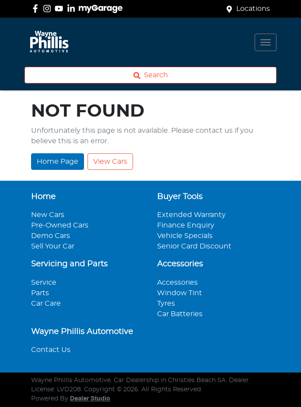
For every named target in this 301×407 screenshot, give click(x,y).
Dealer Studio (90, 399)
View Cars (110, 161)
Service (43, 282)
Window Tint (179, 293)
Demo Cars (50, 235)
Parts (40, 293)
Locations (253, 8)
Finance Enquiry (185, 225)
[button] (265, 42)
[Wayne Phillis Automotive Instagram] (49, 8)
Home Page (57, 161)
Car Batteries (180, 313)
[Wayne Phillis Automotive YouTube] (60, 8)
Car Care (46, 303)
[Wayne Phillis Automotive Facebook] (37, 8)
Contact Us (50, 349)
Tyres (166, 303)
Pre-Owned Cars (59, 225)
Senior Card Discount (194, 246)
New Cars (47, 214)
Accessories (177, 282)
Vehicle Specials (185, 235)
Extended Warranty (191, 214)
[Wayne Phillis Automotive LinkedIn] (73, 8)
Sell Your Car (52, 246)
